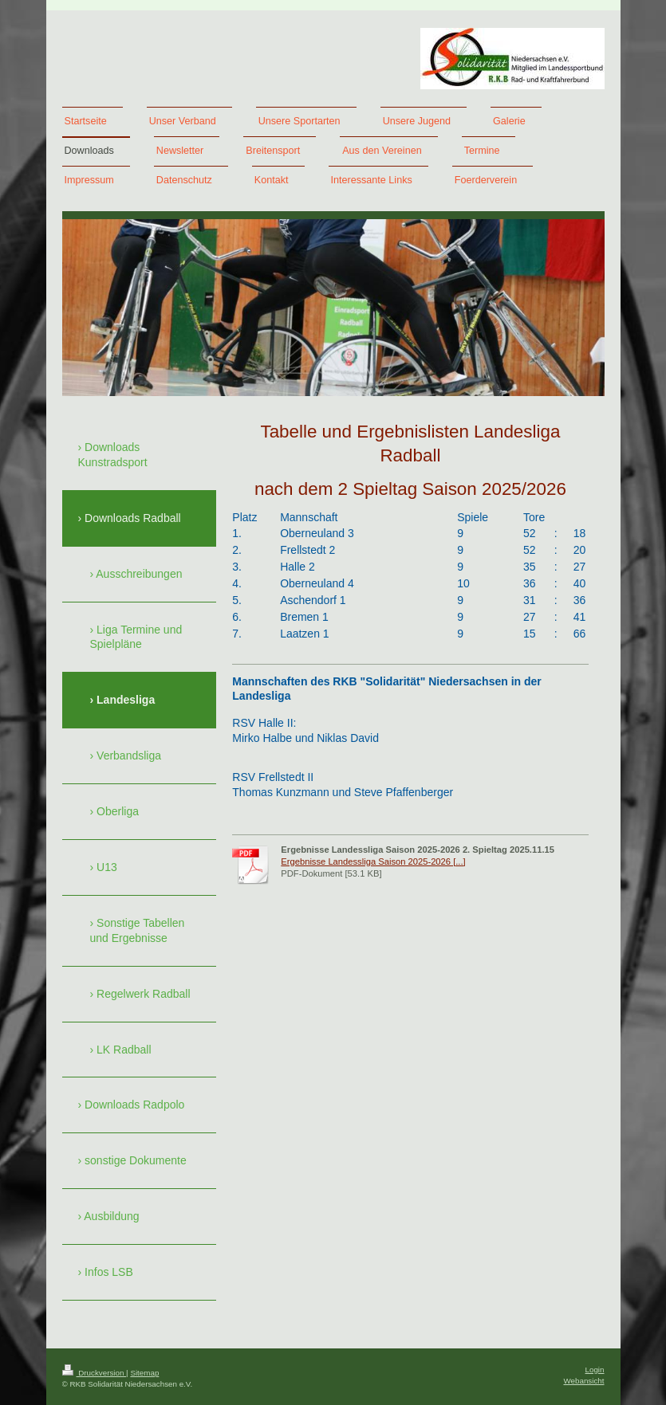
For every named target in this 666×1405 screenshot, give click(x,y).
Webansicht (583, 1380)
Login (595, 1369)
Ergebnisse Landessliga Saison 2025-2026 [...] (373, 861)
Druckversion (94, 1372)
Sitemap (144, 1372)
